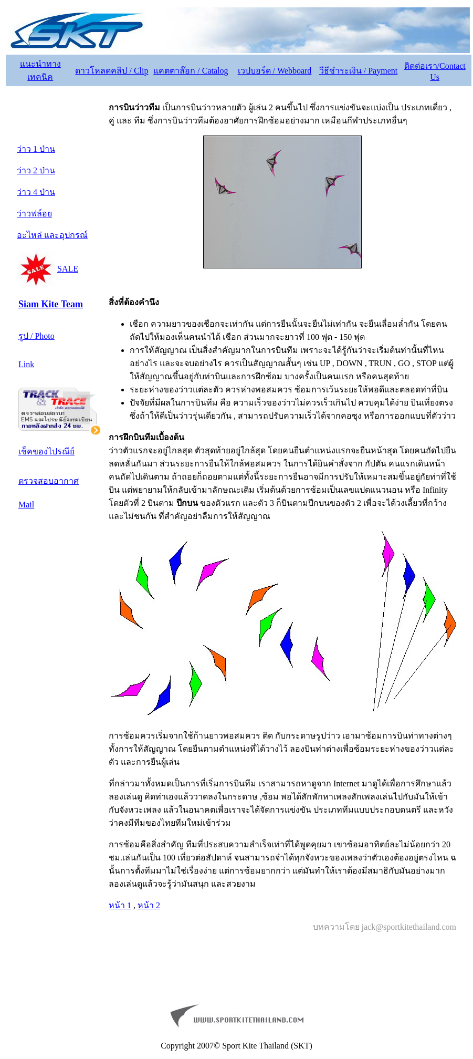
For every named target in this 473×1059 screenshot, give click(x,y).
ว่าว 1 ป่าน (36, 148)
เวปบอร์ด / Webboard (275, 70)
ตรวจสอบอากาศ (48, 480)
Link (26, 364)
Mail (26, 504)
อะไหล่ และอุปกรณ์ (52, 235)
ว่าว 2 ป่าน (36, 170)
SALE (67, 268)
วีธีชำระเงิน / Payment (358, 70)
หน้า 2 (149, 905)
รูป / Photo (36, 335)
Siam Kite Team (50, 304)
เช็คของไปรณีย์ (46, 451)
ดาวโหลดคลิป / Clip (111, 70)
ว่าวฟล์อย (34, 213)
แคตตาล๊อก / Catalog (190, 70)
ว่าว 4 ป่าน (36, 192)
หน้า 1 (120, 905)
